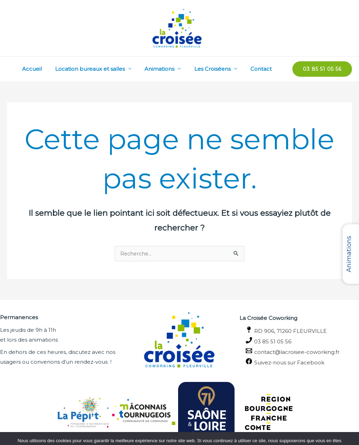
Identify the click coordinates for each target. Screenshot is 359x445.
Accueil (44, 69)
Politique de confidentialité (199, 434)
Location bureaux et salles (99, 69)
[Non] (350, 426)
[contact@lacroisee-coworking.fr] (299, 351)
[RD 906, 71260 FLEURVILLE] (299, 330)
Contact (262, 69)
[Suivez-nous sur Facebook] (299, 361)
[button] (322, 69)
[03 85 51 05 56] (299, 340)
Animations (166, 69)
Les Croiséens (216, 69)
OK (138, 434)
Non (157, 434)
